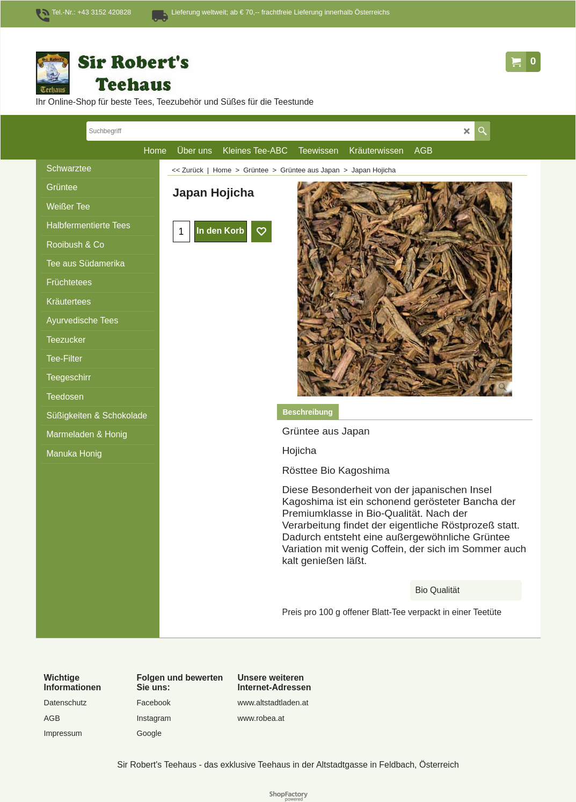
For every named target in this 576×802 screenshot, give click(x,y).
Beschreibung (308, 412)
